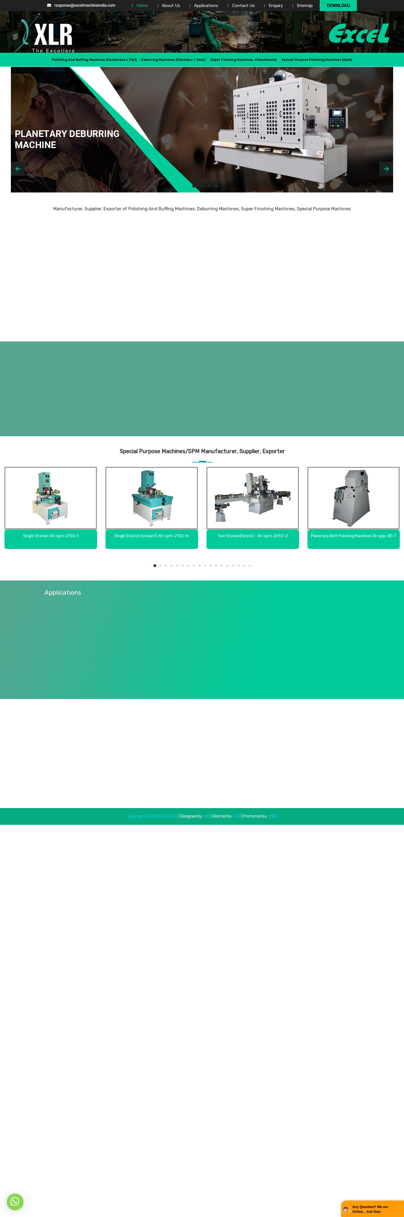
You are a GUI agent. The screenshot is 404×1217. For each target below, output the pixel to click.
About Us (171, 5)
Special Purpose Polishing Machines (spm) (317, 60)
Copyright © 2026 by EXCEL (153, 816)
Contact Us (243, 5)
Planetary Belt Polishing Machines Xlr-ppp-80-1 (353, 536)
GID (237, 816)
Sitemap (305, 5)
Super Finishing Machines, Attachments (243, 60)
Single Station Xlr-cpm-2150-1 (50, 536)
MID (207, 816)
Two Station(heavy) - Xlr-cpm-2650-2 (253, 536)
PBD (273, 816)
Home (142, 5)
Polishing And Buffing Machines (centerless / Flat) (94, 60)
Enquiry (276, 5)
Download (338, 5)
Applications (206, 5)
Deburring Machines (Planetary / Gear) (173, 60)
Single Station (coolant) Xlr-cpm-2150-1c (151, 536)
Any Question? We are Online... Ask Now (370, 1209)
